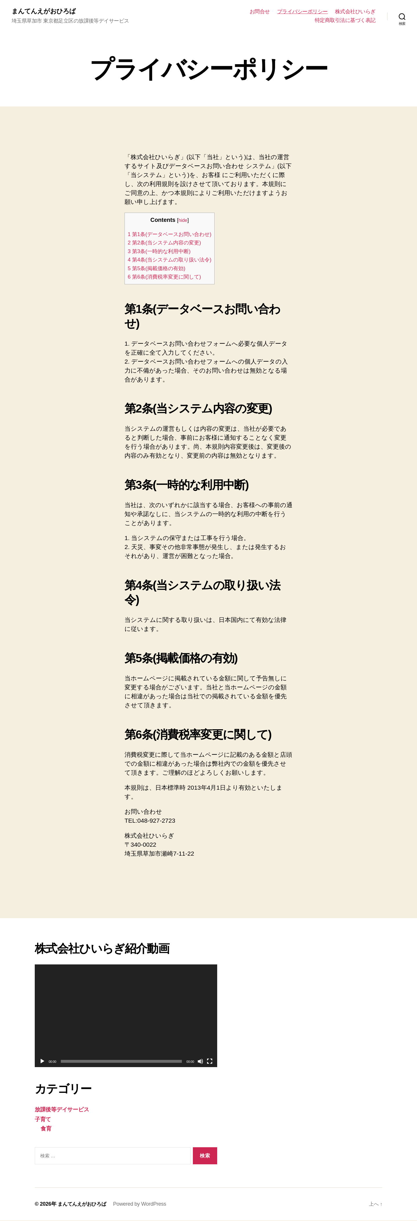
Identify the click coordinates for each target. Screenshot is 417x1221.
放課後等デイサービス (65, 1109)
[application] (126, 1016)
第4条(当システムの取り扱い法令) (174, 260)
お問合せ (260, 12)
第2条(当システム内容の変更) (168, 243)
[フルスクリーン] (210, 1062)
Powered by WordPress (142, 1204)
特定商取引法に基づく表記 (345, 20)
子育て (44, 1119)
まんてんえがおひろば (46, 11)
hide (188, 221)
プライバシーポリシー (302, 12)
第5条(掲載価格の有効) (160, 269)
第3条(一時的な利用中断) (162, 251)
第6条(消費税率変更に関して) (168, 277)
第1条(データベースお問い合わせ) (174, 234)
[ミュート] (200, 1062)
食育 (46, 1129)
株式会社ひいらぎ (355, 12)
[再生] (42, 1062)
